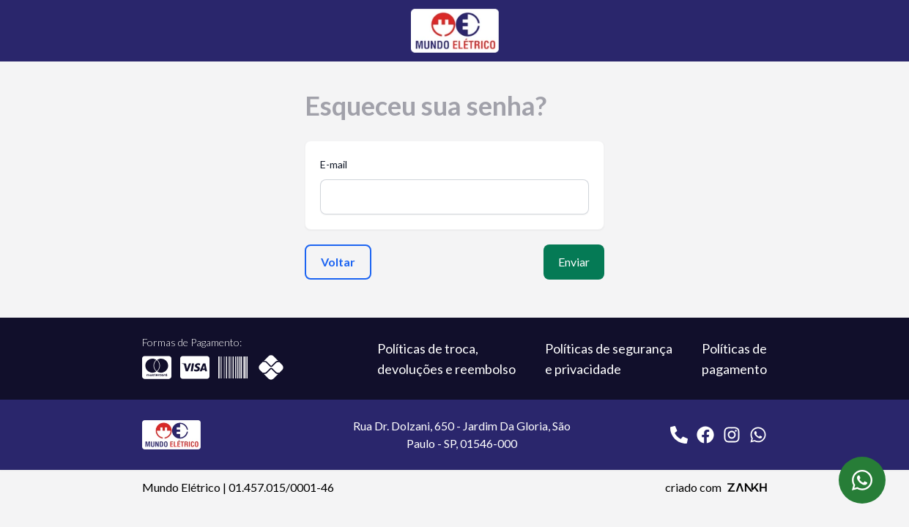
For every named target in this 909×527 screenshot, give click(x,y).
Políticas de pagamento (734, 358)
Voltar (338, 262)
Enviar (574, 262)
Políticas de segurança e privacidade (608, 358)
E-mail (333, 164)
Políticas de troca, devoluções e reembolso (446, 358)
